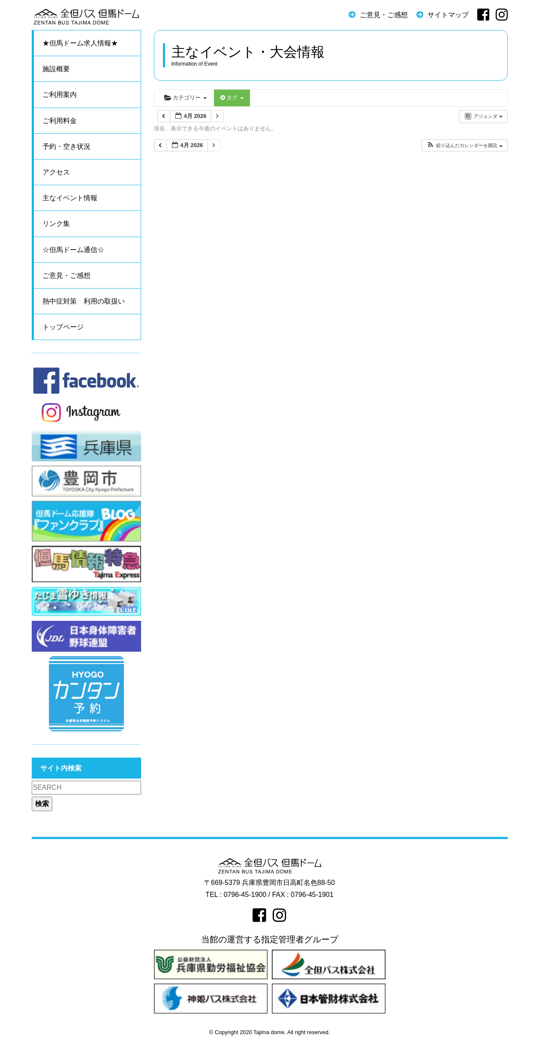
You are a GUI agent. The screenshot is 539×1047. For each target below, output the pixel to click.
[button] (464, 145)
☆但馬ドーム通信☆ (73, 249)
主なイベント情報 (69, 198)
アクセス (56, 172)
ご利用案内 (59, 94)
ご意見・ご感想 (384, 14)
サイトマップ (448, 14)
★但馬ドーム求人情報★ (80, 43)
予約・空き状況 (66, 146)
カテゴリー (185, 97)
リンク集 (56, 223)
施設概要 (56, 68)
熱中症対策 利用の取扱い (83, 301)
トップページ (63, 327)
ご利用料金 (59, 120)
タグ (232, 97)
